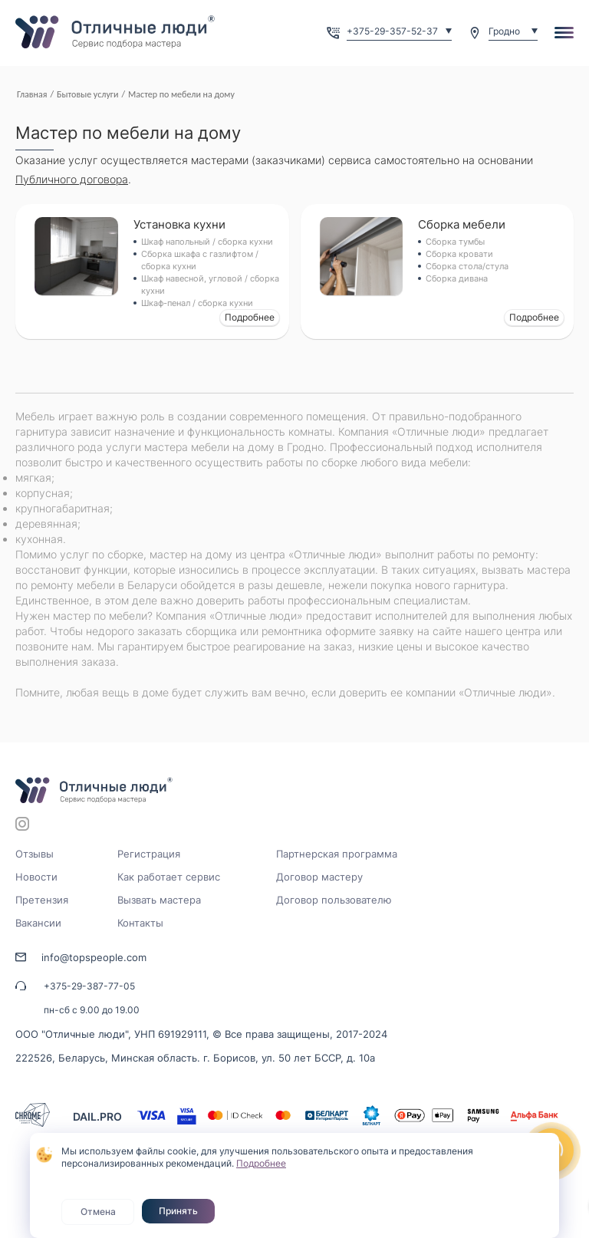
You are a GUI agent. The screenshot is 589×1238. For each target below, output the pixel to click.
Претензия (41, 900)
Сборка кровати (459, 254)
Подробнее (250, 317)
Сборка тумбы (455, 241)
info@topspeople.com (93, 957)
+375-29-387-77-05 (89, 986)
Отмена (98, 1211)
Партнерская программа (336, 854)
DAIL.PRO (97, 1116)
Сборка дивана (457, 278)
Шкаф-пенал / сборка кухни (197, 303)
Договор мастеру (319, 877)
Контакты (140, 923)
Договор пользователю (334, 900)
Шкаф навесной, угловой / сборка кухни (210, 284)
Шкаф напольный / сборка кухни (207, 241)
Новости (36, 877)
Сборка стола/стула (467, 266)
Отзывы (34, 854)
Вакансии (38, 923)
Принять (178, 1211)
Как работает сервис (168, 877)
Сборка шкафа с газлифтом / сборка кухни (199, 260)
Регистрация (148, 854)
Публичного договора (71, 179)
